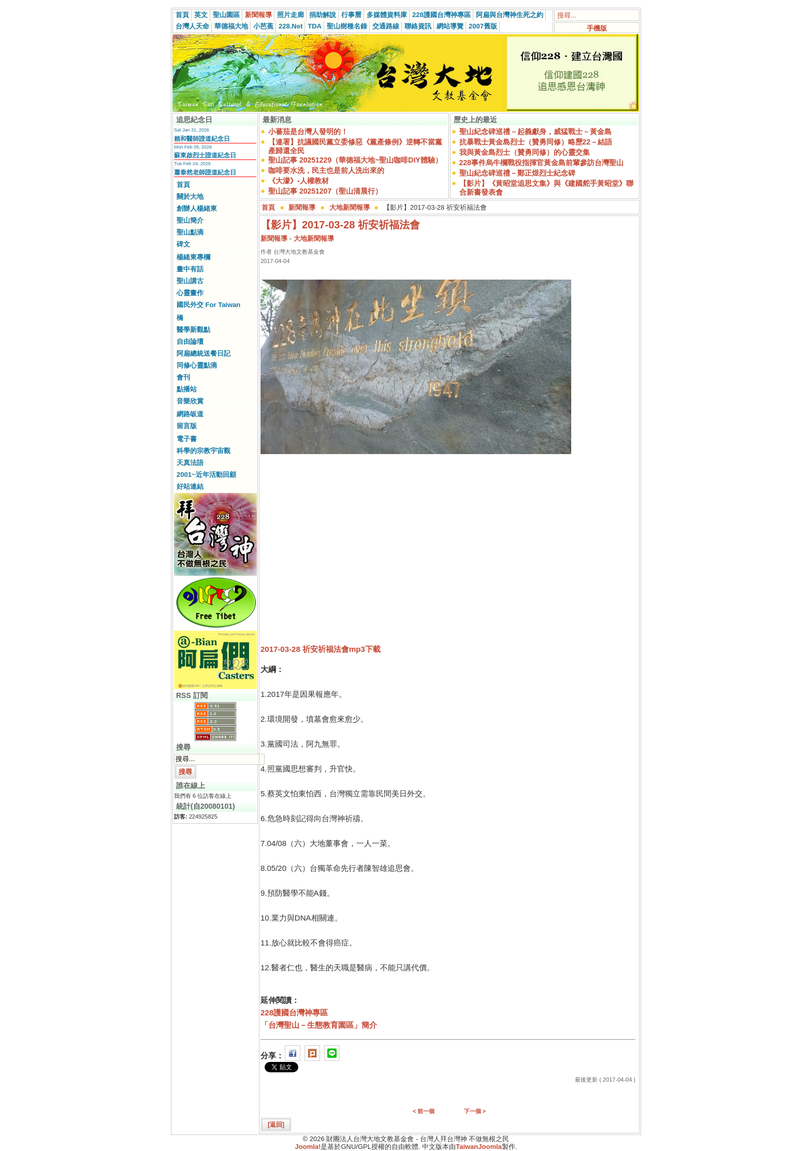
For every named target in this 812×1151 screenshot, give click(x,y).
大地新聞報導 (349, 207)
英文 (201, 15)
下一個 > (475, 1111)
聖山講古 (190, 281)
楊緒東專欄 (193, 257)
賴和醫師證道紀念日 (202, 138)
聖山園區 (226, 15)
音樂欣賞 (190, 401)
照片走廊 (290, 15)
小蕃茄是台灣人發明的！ (308, 131)
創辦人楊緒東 (197, 208)
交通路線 (385, 26)
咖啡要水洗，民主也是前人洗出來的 (326, 170)
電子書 (187, 439)
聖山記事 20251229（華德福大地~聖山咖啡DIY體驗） (355, 160)
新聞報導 (258, 15)
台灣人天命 (192, 26)
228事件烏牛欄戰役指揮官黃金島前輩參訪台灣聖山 (541, 162)
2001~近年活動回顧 (206, 474)
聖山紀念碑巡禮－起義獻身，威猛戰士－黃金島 (535, 131)
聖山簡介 (190, 220)
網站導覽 (450, 26)
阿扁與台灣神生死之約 (509, 15)
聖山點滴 (190, 232)
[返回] (276, 1124)
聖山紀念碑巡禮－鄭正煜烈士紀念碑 (517, 173)
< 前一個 (423, 1111)
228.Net (290, 26)
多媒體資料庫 (387, 15)
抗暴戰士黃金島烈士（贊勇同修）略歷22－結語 (536, 142)
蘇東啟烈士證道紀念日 (205, 155)
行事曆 (351, 15)
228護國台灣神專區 (441, 15)
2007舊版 (483, 26)
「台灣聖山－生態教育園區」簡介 (318, 1025)
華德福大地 (231, 26)
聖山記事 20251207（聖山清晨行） (325, 191)
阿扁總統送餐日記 (203, 353)
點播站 (187, 389)
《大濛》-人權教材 (298, 181)
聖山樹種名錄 (347, 26)
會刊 (183, 377)
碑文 (183, 244)
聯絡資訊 (417, 26)
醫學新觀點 (193, 329)
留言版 (187, 426)
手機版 (597, 28)
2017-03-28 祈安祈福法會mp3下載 (320, 649)
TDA (315, 26)
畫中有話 (190, 269)
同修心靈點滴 (197, 365)
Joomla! (308, 1146)
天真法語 (190, 463)
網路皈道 (190, 414)
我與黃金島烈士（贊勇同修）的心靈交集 (524, 152)
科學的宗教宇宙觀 (203, 451)
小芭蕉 (263, 26)
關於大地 (190, 196)
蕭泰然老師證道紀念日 (205, 172)
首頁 (182, 15)
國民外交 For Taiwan (208, 305)
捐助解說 (322, 15)
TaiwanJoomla (479, 1146)
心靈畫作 (190, 293)
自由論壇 (190, 341)
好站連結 (190, 486)
